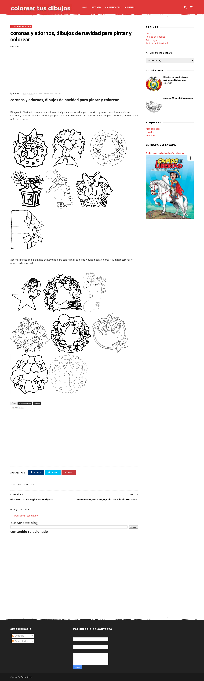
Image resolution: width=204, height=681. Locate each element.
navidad (37, 403)
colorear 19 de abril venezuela (178, 98)
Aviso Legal (151, 40)
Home (84, 7)
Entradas (18, 635)
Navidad (96, 7)
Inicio (148, 33)
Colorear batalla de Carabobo (165, 153)
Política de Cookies (155, 36)
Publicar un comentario (26, 515)
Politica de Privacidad (157, 43)
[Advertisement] (74, 69)
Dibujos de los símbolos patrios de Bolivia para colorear (175, 80)
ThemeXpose (26, 677)
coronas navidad (21, 26)
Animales (129, 7)
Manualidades (112, 7)
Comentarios (20, 641)
